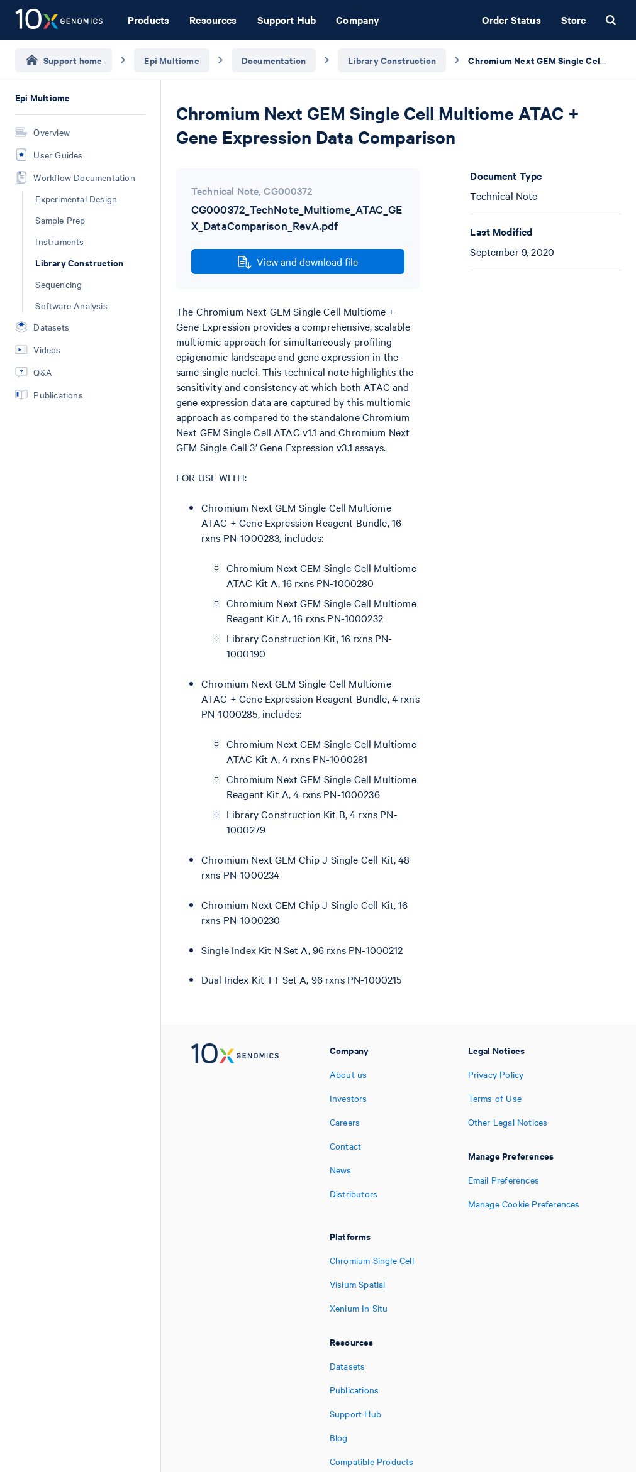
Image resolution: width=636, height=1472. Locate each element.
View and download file (298, 262)
